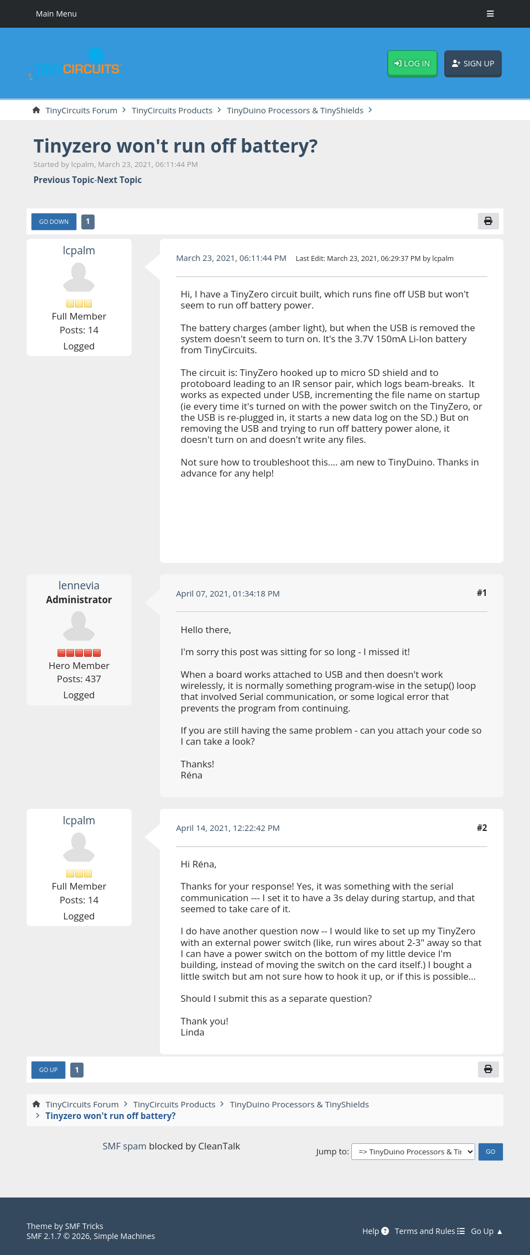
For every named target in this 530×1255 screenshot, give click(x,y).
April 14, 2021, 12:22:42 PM (229, 828)
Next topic (119, 180)
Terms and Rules (428, 1231)
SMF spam (124, 1146)
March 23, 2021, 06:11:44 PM (232, 258)
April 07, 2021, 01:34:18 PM (229, 593)
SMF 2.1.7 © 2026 (59, 1236)
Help (373, 1231)
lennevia (79, 585)
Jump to (331, 1152)
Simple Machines (126, 1236)
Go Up (48, 1070)
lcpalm (79, 250)
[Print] (488, 221)
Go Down (54, 222)
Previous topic (64, 180)
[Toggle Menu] (490, 14)
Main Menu (57, 13)
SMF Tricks (84, 1227)
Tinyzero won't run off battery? (178, 145)
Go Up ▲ (486, 1231)
